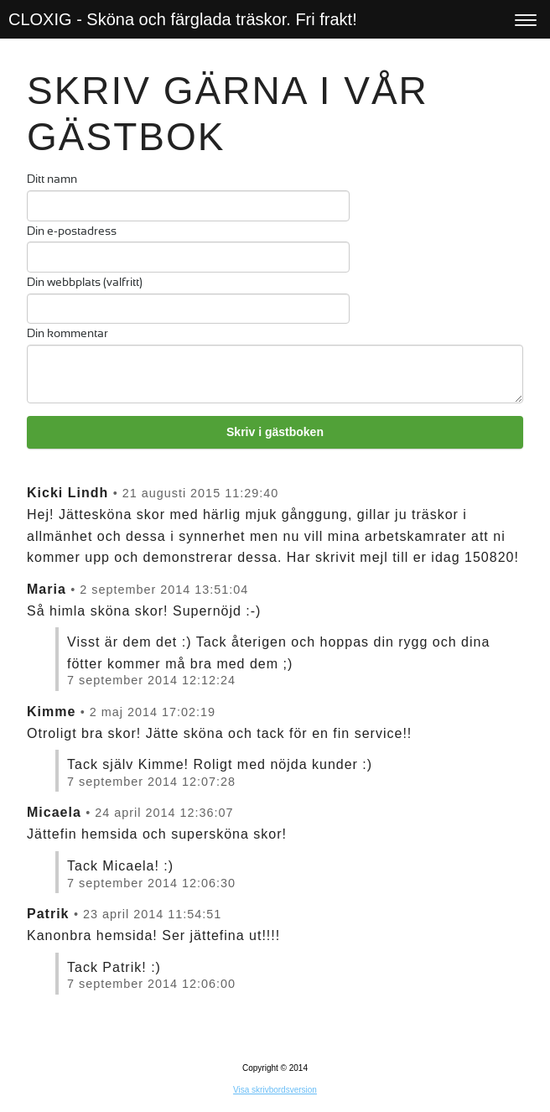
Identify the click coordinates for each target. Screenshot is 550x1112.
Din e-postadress (72, 231)
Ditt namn (52, 179)
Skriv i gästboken (275, 432)
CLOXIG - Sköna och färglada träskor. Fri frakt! (182, 19)
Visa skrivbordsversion (275, 1089)
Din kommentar (67, 334)
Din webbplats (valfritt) (85, 283)
